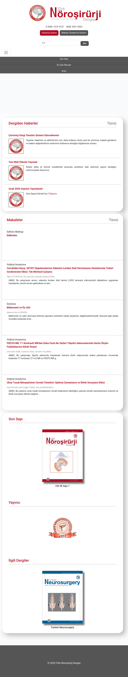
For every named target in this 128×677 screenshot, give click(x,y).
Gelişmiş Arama (49, 33)
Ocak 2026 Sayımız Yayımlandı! (26, 188)
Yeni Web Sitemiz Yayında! (23, 162)
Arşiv (64, 71)
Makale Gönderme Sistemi (74, 33)
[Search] (60, 43)
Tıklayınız (52, 193)
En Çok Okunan (64, 65)
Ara (84, 43)
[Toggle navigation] (6, 53)
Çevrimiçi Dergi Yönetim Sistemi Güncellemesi (34, 135)
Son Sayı (64, 59)
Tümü (111, 123)
